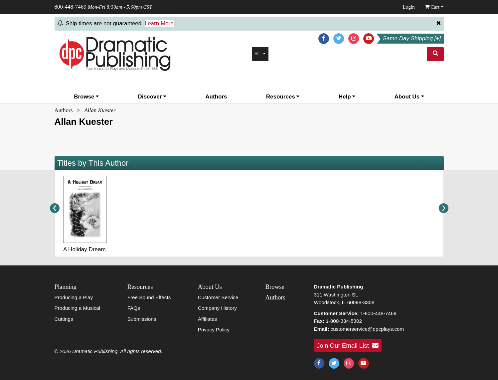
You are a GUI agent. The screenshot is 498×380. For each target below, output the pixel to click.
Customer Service (218, 297)
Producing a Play (74, 297)
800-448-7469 (70, 7)
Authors (216, 97)
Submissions (141, 319)
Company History (217, 308)
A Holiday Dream (84, 249)
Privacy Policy (214, 329)
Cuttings (64, 319)
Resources (283, 97)
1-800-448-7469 (378, 313)
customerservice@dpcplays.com (367, 329)
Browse (86, 97)
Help (347, 97)
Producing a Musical (77, 308)
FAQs (133, 308)
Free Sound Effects (149, 297)
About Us (409, 97)
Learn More (159, 23)
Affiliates (207, 319)
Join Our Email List (348, 345)
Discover (152, 97)
